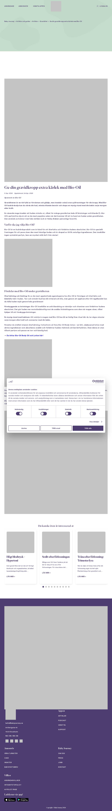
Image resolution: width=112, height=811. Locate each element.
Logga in (104, 6)
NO (6, 736)
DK (10, 736)
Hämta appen (39, 6)
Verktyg (62, 725)
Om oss (61, 753)
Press (60, 758)
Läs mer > (46, 573)
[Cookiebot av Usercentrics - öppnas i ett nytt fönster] (94, 381)
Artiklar (35, 21)
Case (6, 758)
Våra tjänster (11, 753)
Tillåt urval (56, 428)
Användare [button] (9, 6)
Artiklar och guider (23, 21)
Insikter (8, 762)
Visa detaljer (94, 422)
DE (17, 736)
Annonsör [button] (23, 6)
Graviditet (43, 21)
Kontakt (62, 767)
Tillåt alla (88, 428)
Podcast (62, 720)
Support (62, 729)
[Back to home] (56, 6)
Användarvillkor (12, 780)
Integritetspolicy (12, 785)
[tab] (43, 587)
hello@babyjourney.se (14, 723)
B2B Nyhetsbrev (11, 767)
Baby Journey (9, 21)
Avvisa (24, 428)
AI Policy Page (10, 789)
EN (14, 736)
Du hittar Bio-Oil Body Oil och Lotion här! (25, 335)
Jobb (60, 762)
